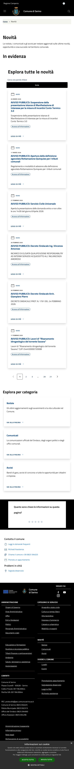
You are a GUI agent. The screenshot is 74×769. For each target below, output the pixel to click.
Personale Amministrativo (15, 628)
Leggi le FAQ (47, 689)
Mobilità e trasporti (49, 628)
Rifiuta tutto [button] (46, 760)
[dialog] (37, 755)
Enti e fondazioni (12, 620)
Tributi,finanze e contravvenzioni (18, 653)
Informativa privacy (13, 730)
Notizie (44, 644)
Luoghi (44, 664)
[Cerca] (69, 11)
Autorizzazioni (11, 666)
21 (51, 376)
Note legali (9, 734)
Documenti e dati (12, 632)
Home (5, 21)
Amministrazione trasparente (17, 726)
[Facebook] (58, 592)
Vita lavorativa (47, 615)
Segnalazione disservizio (51, 684)
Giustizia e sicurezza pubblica (17, 649)
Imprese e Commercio (50, 620)
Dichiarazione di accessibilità (17, 738)
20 (44, 376)
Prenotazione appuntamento (53, 680)
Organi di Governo (12, 607)
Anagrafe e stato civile (51, 607)
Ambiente (9, 657)
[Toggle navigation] (4, 11)
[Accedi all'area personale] (64, 3)
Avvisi (15, 94)
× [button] (71, 743)
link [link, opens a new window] (60, 755)
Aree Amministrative (13, 611)
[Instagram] (58, 595)
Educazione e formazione (15, 644)
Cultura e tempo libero (51, 611)
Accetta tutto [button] (28, 760)
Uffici (7, 615)
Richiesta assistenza (50, 693)
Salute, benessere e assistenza (17, 661)
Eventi (44, 668)
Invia (37, 85)
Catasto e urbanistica (50, 624)
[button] (37, 765)
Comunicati (46, 649)
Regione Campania (11, 3)
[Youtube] (64, 592)
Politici (8, 624)
